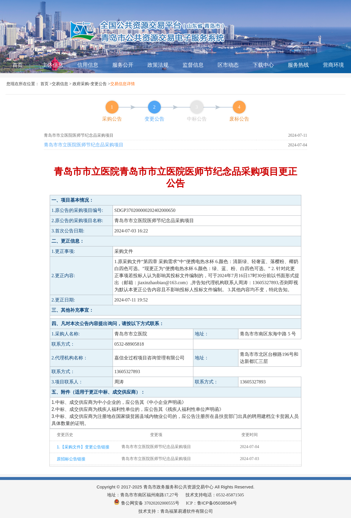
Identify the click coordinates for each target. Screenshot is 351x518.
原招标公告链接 (71, 459)
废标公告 (239, 119)
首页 (17, 65)
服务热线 (298, 65)
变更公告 (154, 119)
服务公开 (122, 65)
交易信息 (60, 83)
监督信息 (193, 65)
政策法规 (157, 65)
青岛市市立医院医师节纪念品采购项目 (83, 144)
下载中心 (263, 65)
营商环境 (333, 65)
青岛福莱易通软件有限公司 (186, 511)
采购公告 (112, 119)
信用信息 (87, 65)
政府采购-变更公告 (89, 83)
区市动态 (228, 65)
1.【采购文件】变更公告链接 (81, 447)
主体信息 (52, 65)
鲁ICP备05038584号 (217, 502)
